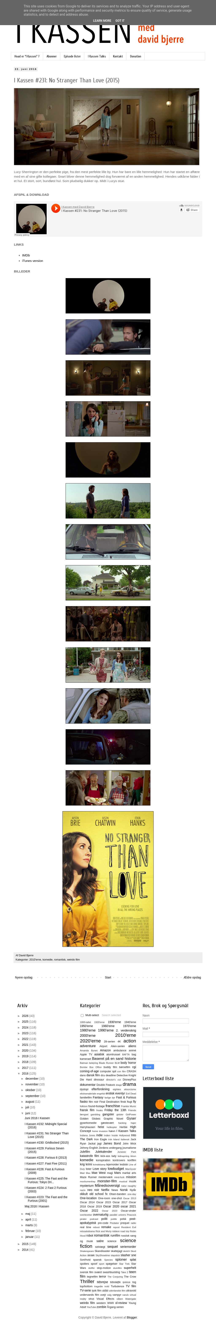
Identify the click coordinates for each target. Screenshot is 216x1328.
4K (119, 1041)
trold (107, 1286)
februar (30, 1231)
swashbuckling (111, 1272)
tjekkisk (126, 1282)
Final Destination (109, 1101)
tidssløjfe (115, 1282)
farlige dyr (109, 1097)
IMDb (26, 255)
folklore (84, 1106)
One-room (104, 1198)
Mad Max (85, 1173)
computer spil (108, 1071)
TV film (131, 1286)
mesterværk (105, 1177)
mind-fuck (119, 1177)
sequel (112, 1247)
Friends (132, 1110)
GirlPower (131, 1114)
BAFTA (126, 1054)
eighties (117, 1089)
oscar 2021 (128, 1206)
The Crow (130, 1276)
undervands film (89, 1294)
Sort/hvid (85, 1259)
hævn (112, 1131)
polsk (123, 1219)
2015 (25, 1244)
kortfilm (131, 1160)
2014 (25, 1249)
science (111, 1241)
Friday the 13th (115, 1110)
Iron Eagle (100, 1139)
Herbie (123, 1127)
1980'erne (88, 1030)
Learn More (102, 20)
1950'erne (86, 1026)
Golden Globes (90, 1118)
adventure (88, 1046)
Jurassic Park (126, 1152)
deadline (111, 1075)
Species (108, 1260)
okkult (84, 1194)
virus (91, 1298)
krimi (89, 1164)
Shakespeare (87, 1251)
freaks (99, 1110)
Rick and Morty (104, 1231)
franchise (113, 1106)
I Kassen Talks (97, 56)
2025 (25, 1021)
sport (101, 1264)
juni (28, 1113)
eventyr (120, 1093)
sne (133, 1255)
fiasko (84, 1101)
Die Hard (86, 1079)
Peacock (131, 1215)
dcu (103, 1075)
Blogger (132, 1317)
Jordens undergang (110, 1147)
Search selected (111, 1015)
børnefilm (124, 1067)
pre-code (103, 1223)
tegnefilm (92, 1276)
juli (27, 1107)
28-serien (109, 1041)
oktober (30, 1090)
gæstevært (107, 1122)
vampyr (117, 1294)
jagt (99, 1143)
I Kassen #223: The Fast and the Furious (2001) (46, 1198)
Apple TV (86, 1054)
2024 (25, 1027)
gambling (95, 1114)
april (28, 1219)
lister (89, 1168)
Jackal (92, 1143)
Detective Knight (126, 1075)
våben (119, 1299)
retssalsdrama (87, 1231)
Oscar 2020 (111, 1206)
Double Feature (106, 1084)
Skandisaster (102, 1251)
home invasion (100, 1131)
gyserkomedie (88, 1122)
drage (119, 1085)
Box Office (95, 1067)
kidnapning (123, 1156)
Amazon (105, 1050)
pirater (83, 1219)
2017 (25, 1067)
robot (89, 1235)
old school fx (98, 1194)
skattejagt (116, 1251)
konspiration (103, 1160)
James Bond (112, 1143)
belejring (93, 1063)
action (129, 1041)
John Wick (129, 1143)
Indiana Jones (87, 1135)
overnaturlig (100, 1214)
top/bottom (86, 1286)
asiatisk (99, 1054)
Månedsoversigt (107, 1186)
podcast (94, 1219)
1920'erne (99, 1022)
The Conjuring (115, 1276)
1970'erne (129, 1026)
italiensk (125, 1139)
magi (110, 1173)
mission (131, 1177)
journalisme (129, 1147)
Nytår (133, 1190)
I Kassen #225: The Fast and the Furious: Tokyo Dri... (46, 1180)
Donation (135, 56)
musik (132, 1181)
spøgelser (111, 1263)
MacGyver (130, 1169)
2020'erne (90, 1041)
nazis (82, 1190)
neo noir (93, 1190)
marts (29, 1225)
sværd (98, 1272)
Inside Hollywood (121, 1135)
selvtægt (100, 1246)
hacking (122, 1123)
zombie (101, 1307)
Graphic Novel (113, 1118)
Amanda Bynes (89, 1050)
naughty (132, 1186)
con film (121, 1071)
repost (116, 1227)
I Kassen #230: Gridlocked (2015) (47, 1142)
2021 (25, 1044)
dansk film (93, 1075)
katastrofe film (89, 1156)
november (32, 1084)
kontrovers (119, 1160)
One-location (88, 1198)
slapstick (115, 1255)
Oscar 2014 (87, 1202)
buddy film (110, 1067)
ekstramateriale (88, 1093)
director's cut (113, 1079)
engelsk (101, 1093)
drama (129, 1084)
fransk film (87, 1110)
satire (100, 1241)
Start (108, 977)
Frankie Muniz (128, 1106)
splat (133, 1259)
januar (29, 1236)
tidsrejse (102, 1282)
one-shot (117, 1198)
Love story (100, 1168)
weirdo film (73, 959)
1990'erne (106, 1030)
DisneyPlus (129, 1079)
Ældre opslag (192, 977)
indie (99, 1135)
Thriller (87, 1281)
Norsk (124, 1190)
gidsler (119, 1114)
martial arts (129, 1173)
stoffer (91, 1268)
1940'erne (130, 1022)
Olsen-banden (117, 1194)
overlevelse (86, 1215)
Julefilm (85, 1151)
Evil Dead (131, 1093)
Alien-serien (118, 1046)
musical (123, 1181)
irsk (110, 1139)
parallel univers (118, 1215)
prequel (124, 1223)
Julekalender (103, 1151)
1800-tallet (85, 1022)
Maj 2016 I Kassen (37, 1206)
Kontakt (118, 56)
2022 (25, 1039)
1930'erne (114, 1022)
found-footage (96, 1106)
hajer (133, 1123)
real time (85, 1227)
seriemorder (128, 1246)
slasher (125, 1255)
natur (124, 1186)
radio (133, 1223)
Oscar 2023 (109, 1211)
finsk (123, 1101)
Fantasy (98, 1097)
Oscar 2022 (89, 1210)
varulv (125, 1295)
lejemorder (112, 1164)
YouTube (91, 1307)
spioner (121, 1259)
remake (106, 1227)
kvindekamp (99, 1164)
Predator (114, 1223)
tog (134, 1282)
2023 (25, 1033)
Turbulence (117, 1286)
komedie (48, 959)
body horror (128, 1062)
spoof (94, 1263)
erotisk (110, 1093)
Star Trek (124, 1264)
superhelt (130, 1267)
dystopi (84, 1089)
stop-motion (104, 1268)
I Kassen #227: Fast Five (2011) (46, 1163)
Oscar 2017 (120, 1202)
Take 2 (124, 1272)
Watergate (130, 1299)
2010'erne (35, 959)
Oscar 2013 (129, 1198)
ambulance (119, 1050)
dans (83, 1075)
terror (102, 1276)
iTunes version (32, 261)
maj (28, 1213)
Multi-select (90, 1015)
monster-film (107, 1181)
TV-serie (85, 1290)
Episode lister (72, 56)
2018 (25, 1062)
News (114, 1190)
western (101, 1303)
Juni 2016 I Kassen (37, 1118)
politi (104, 1219)
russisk (125, 1235)
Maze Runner (88, 1177)
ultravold (131, 1290)
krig (82, 1164)
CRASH (131, 1071)
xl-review (121, 1303)
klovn (133, 1156)
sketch (126, 1251)
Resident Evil (128, 1227)
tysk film (96, 1290)
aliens (132, 1046)
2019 (25, 1056)
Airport (103, 1046)
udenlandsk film (117, 1290)
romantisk (60, 959)
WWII (110, 1303)
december (32, 1078)
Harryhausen (87, 1127)
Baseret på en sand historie (114, 1059)
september (32, 1096)
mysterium (87, 1185)
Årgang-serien (115, 1307)
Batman (84, 1063)
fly (134, 1101)
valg (109, 1295)
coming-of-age (89, 1071)
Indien (107, 1135)
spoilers (84, 1263)
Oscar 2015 (103, 1202)
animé (132, 1050)
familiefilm (86, 1097)
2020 (25, 1050)
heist (101, 1127)
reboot (96, 1227)
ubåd (105, 1290)
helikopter (112, 1127)
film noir (94, 1101)
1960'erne (108, 1026)
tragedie (98, 1286)
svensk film (86, 1272)
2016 (25, 1073)
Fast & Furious (126, 1097)
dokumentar (88, 1084)
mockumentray (87, 1181)
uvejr (103, 1294)
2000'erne (88, 1036)
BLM (117, 1063)
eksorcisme (130, 1089)
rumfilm (115, 1235)
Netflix (105, 1190)
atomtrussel (113, 1054)
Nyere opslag (23, 977)
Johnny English (89, 1147)
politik (114, 1219)
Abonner (52, 56)
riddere (116, 1231)
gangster (108, 1114)
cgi (134, 1067)
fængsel (84, 1114)
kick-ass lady (108, 1156)
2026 (25, 1016)
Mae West (98, 1172)
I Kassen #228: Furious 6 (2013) (46, 1157)
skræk (90, 1255)
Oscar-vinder (128, 1210)
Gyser (131, 1118)
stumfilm (117, 1268)
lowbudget (116, 1169)
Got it (119, 20)
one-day (132, 1194)
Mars (117, 1172)
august (30, 1101)
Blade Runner (106, 1063)
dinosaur (99, 1079)
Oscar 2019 (94, 1206)
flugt (129, 1101)
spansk (97, 1259)
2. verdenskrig (126, 1030)
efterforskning (100, 1089)
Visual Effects (105, 1298)
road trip (124, 1231)
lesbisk (124, 1164)
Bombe (83, 1067)
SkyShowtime (103, 1255)
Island (116, 1139)
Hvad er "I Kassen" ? (27, 56)
